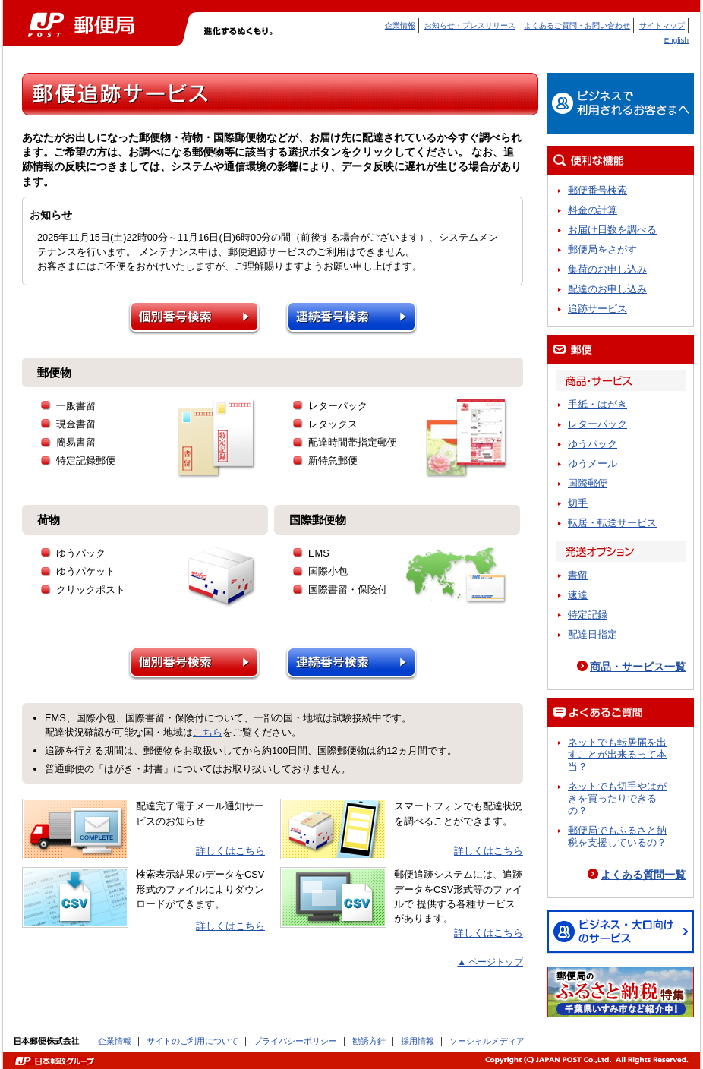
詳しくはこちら (230, 850)
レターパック (597, 424)
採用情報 (417, 1040)
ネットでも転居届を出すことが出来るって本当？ (617, 754)
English (676, 40)
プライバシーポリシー (295, 1040)
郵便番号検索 (597, 190)
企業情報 (400, 25)
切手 (578, 503)
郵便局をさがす (602, 249)
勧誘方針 (369, 1040)
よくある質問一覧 (643, 875)
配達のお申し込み (607, 289)
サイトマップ (662, 25)
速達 (578, 595)
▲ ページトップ (490, 962)
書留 (578, 575)
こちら (207, 732)
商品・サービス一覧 (638, 667)
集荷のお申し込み (607, 269)
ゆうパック (592, 443)
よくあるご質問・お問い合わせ (577, 25)
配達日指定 (592, 634)
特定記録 (587, 614)
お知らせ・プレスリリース (469, 25)
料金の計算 (592, 210)
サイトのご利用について (192, 1040)
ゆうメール (592, 463)
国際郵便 (587, 483)
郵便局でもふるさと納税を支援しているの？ (617, 836)
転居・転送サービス (612, 522)
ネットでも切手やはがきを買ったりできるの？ (617, 798)
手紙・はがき (597, 404)
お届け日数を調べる (612, 229)
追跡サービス (597, 308)
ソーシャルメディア (487, 1040)
